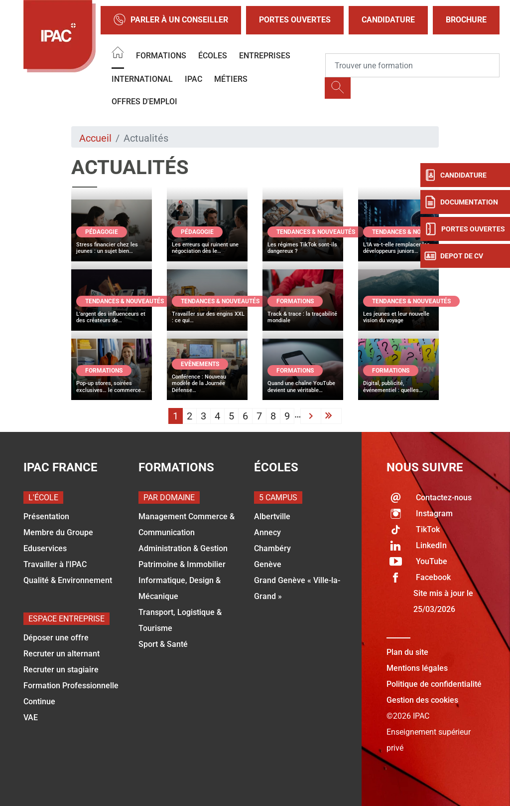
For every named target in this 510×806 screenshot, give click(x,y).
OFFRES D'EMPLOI (144, 101)
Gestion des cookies (422, 700)
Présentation (46, 516)
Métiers (231, 79)
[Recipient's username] (412, 65)
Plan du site (407, 652)
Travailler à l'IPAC (55, 564)
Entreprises (264, 55)
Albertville (272, 516)
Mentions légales (417, 668)
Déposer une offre (56, 637)
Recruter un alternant (61, 653)
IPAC (193, 79)
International (142, 79)
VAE (30, 717)
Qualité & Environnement (67, 580)
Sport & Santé (163, 644)
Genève (267, 564)
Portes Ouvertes (295, 19)
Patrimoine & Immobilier (182, 564)
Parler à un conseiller (171, 20)
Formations (161, 55)
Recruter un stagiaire (61, 669)
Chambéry (272, 548)
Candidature (388, 19)
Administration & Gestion (183, 548)
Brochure (466, 19)
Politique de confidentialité (434, 684)
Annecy (267, 532)
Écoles (212, 55)
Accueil (95, 138)
